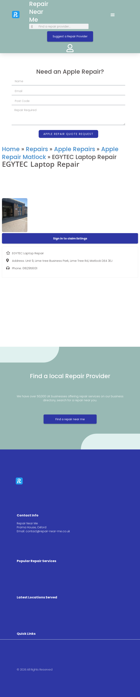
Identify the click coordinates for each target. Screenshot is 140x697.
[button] (112, 14)
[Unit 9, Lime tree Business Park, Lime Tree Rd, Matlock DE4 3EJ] (70, 309)
